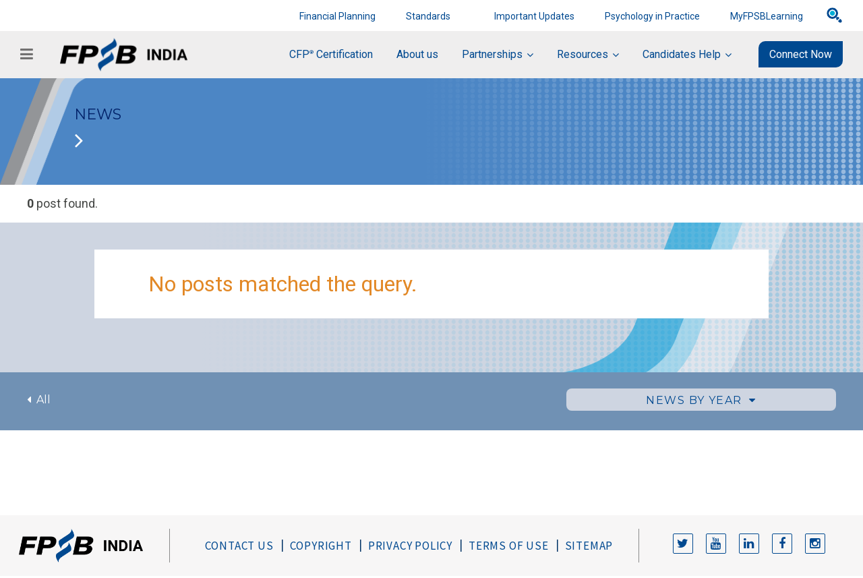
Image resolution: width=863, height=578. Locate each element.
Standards (428, 16)
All (39, 399)
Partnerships (492, 54)
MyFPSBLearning (766, 16)
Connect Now (800, 54)
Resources (582, 54)
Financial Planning (337, 16)
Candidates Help (682, 54)
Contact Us (239, 545)
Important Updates (534, 16)
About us (417, 54)
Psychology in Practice (652, 16)
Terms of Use (509, 545)
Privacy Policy (410, 545)
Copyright (321, 545)
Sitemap (589, 545)
